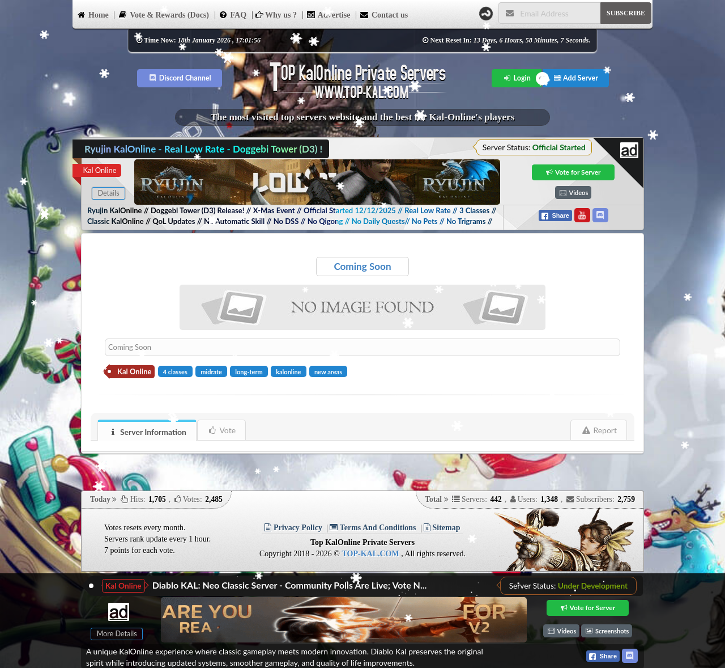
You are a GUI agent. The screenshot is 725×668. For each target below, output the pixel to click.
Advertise (328, 14)
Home (92, 14)
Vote (222, 430)
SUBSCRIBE (626, 13)
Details (108, 193)
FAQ (233, 14)
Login (517, 78)
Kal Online (99, 170)
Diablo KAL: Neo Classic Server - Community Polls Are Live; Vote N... (289, 585)
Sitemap (442, 527)
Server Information (147, 432)
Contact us (384, 14)
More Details (117, 633)
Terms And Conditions (373, 527)
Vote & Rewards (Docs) (163, 14)
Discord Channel (179, 78)
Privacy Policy (293, 527)
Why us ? (276, 15)
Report (599, 430)
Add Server (576, 78)
